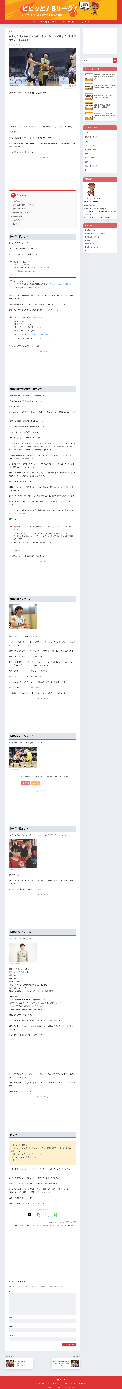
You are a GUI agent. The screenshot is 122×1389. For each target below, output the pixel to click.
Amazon (37, 783)
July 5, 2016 (37, 271)
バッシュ (61, 1222)
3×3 (86, 133)
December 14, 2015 (40, 288)
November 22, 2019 (42, 338)
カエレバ (29, 779)
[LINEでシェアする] (55, 1215)
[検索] (115, 60)
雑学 (86, 171)
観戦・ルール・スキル (93, 167)
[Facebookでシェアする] (38, 1215)
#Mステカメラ (34, 318)
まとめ (15, 224)
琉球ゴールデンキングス (59, 1225)
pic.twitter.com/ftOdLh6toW (62, 284)
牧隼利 (46, 1225)
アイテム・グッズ (91, 137)
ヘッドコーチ (90, 146)
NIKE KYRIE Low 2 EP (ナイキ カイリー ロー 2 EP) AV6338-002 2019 (46, 776)
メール (12, 1326)
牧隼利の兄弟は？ (19, 216)
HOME (61, 1379)
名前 (11, 1318)
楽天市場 (26, 783)
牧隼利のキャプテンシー (21, 209)
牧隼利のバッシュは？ (20, 212)
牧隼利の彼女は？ (19, 201)
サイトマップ (84, 22)
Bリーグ (24, 1225)
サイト (11, 1335)
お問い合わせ (44, 22)
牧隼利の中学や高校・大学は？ (23, 205)
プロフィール (56, 22)
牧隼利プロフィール (19, 220)
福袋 (86, 163)
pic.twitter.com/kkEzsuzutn (41, 334)
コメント (13, 1292)
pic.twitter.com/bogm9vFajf (41, 267)
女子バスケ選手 (90, 150)
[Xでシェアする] (29, 1215)
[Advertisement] (42, 110)
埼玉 (39, 1225)
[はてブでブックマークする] (47, 1215)
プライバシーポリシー (70, 22)
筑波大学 (73, 1225)
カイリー (32, 1225)
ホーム (35, 22)
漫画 (86, 154)
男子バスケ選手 (71, 1222)
